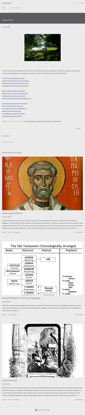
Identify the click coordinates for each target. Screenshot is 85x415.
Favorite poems (15, 7)
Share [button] (78, 129)
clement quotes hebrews (12, 213)
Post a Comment (7, 142)
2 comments (12, 314)
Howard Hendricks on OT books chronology (21, 298)
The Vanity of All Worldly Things (15, 121)
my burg (7, 3)
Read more (79, 232)
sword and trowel (9, 380)
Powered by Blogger (42, 410)
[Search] (77, 3)
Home (4, 7)
